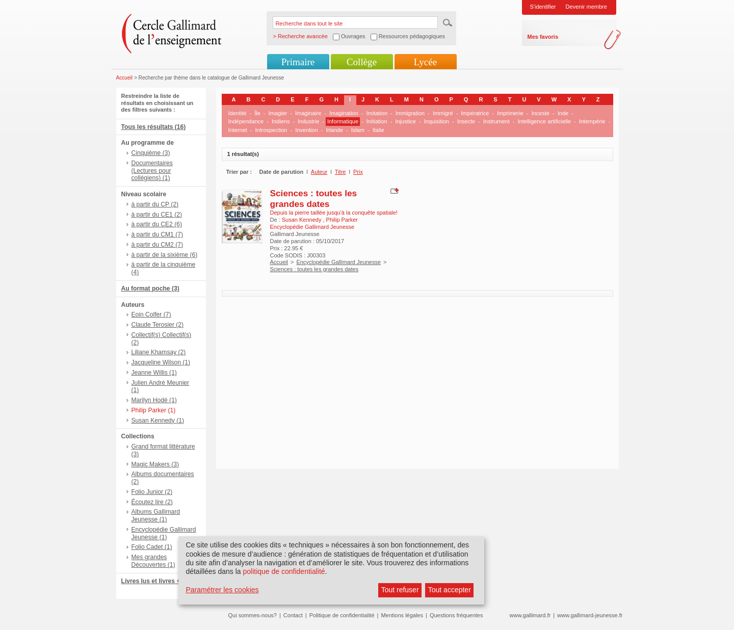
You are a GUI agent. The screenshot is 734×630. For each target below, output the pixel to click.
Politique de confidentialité (342, 615)
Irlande (334, 130)
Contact (293, 615)
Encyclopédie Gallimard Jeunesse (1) (164, 533)
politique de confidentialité (284, 571)
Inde (563, 113)
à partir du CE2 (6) (157, 224)
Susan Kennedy (302, 220)
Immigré (443, 113)
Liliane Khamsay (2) (159, 352)
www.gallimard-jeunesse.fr (589, 615)
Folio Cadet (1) (152, 546)
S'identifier (543, 7)
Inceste (540, 113)
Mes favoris (543, 37)
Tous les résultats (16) (153, 126)
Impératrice (475, 113)
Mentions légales (402, 615)
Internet (237, 130)
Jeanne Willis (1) (154, 372)
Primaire (297, 62)
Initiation (376, 121)
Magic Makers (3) (155, 464)
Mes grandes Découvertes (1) (153, 561)
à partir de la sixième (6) (165, 254)
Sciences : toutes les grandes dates (313, 198)
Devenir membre (586, 7)
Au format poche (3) (150, 288)
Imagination (343, 113)
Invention (306, 130)
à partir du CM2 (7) (158, 244)
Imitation (377, 113)
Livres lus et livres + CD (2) (160, 581)
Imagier (278, 113)
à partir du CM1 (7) (158, 234)
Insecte (466, 121)
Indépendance (246, 121)
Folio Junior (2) (152, 491)
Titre (340, 172)
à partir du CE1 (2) (157, 214)
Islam (357, 130)
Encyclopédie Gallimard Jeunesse (338, 262)
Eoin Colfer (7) (151, 314)
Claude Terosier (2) (158, 324)
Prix (358, 172)
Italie (378, 130)
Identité (237, 113)
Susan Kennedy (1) (158, 420)
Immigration (410, 113)
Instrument (496, 121)
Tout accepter (449, 590)
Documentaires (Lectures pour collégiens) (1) (152, 171)
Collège (362, 62)
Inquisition (436, 121)
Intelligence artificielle (544, 121)
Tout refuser (400, 590)
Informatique (342, 121)
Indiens (281, 121)
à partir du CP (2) (155, 204)
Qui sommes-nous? (252, 615)
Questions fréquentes (456, 615)
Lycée (425, 62)
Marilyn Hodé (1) (154, 400)
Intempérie (592, 121)
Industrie (308, 121)
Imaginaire (308, 113)
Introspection (271, 130)
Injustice (405, 121)
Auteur (319, 172)
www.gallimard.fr (530, 615)
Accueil (124, 78)
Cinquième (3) (151, 152)
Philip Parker (342, 220)
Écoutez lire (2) (152, 502)
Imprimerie (510, 113)
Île (257, 113)
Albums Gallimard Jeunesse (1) (156, 515)
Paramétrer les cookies (222, 590)
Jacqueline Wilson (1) (161, 362)
